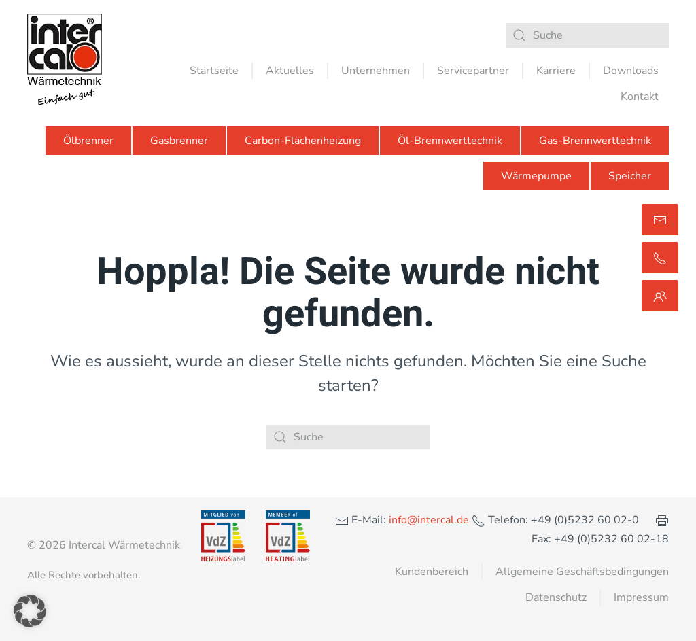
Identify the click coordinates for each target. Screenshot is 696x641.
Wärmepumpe (536, 176)
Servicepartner (473, 70)
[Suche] (587, 35)
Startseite (214, 70)
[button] (30, 611)
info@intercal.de (427, 520)
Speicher (629, 176)
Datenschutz (556, 597)
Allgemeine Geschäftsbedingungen (582, 571)
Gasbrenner (179, 140)
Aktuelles (290, 70)
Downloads (631, 70)
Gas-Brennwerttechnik (595, 140)
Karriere (556, 70)
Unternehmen (375, 70)
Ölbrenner (88, 140)
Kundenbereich (431, 571)
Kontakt (640, 96)
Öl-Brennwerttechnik (450, 140)
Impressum (641, 597)
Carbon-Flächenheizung (303, 140)
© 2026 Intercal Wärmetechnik (103, 545)
